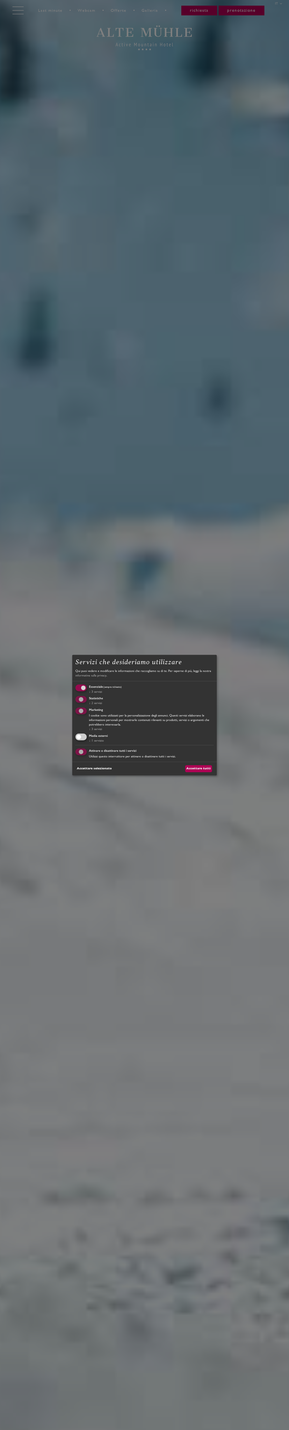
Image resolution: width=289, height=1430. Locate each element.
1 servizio (96, 740)
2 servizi (95, 703)
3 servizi (95, 691)
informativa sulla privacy (90, 675)
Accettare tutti (198, 768)
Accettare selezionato (94, 768)
